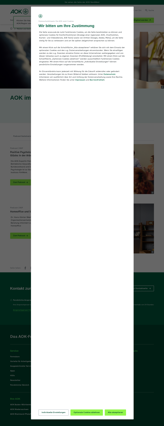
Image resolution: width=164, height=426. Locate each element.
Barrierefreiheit (97, 80)
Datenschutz (109, 74)
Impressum (80, 80)
